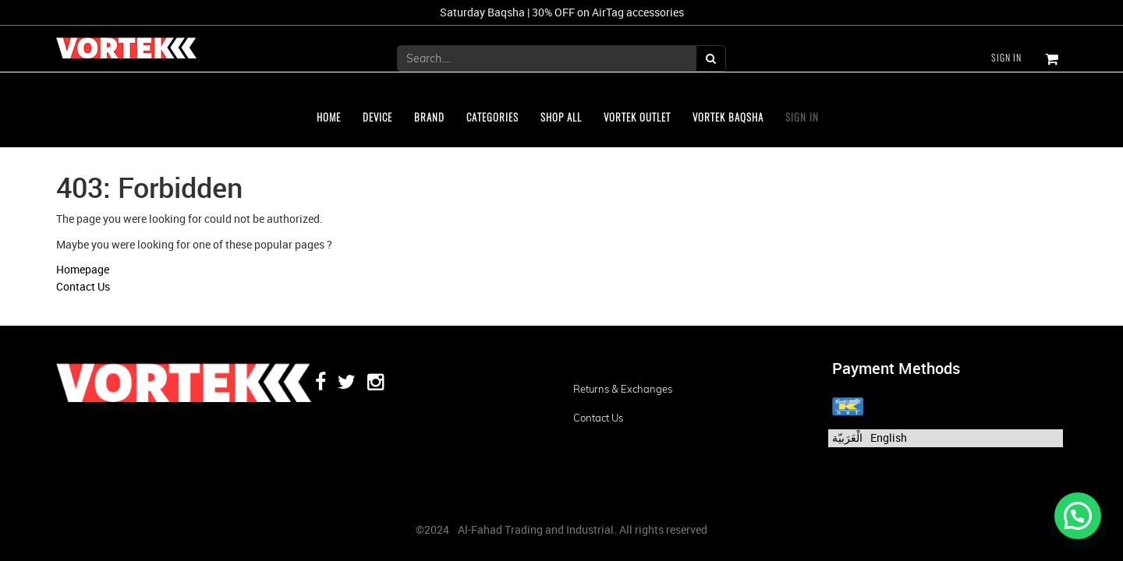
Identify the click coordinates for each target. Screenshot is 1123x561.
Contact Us (83, 286)
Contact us (598, 417)
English (888, 437)
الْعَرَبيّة (847, 437)
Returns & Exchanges (622, 389)
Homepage (82, 269)
